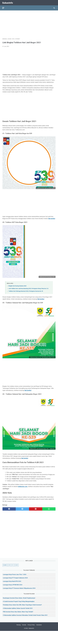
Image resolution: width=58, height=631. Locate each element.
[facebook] (9, 508)
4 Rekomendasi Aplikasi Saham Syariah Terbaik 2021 (18, 608)
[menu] (3, 7)
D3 (9, 565)
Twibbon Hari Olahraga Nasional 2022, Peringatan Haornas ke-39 (26, 290)
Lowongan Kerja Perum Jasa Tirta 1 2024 (14, 574)
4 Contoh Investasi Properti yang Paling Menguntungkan (18, 601)
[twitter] (22, 508)
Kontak (24, 625)
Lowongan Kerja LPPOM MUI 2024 (12, 584)
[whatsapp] (49, 508)
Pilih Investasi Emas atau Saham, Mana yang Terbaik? (18, 611)
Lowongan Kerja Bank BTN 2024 (12, 581)
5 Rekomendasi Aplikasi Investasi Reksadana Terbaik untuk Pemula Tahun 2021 (25, 615)
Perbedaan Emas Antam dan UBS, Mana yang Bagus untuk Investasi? (22, 605)
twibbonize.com (22, 486)
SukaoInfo (7, 2)
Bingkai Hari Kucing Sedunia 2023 (17, 285)
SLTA (16, 565)
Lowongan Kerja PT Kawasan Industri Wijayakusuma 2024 (19, 588)
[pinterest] (35, 508)
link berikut (40, 298)
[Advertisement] (29, 23)
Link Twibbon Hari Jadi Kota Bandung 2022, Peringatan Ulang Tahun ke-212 (28, 288)
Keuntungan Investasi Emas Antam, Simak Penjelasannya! (19, 598)
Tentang (18, 625)
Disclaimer (39, 625)
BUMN (5, 565)
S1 (12, 565)
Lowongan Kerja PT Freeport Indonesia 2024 (15, 578)
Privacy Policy (31, 625)
